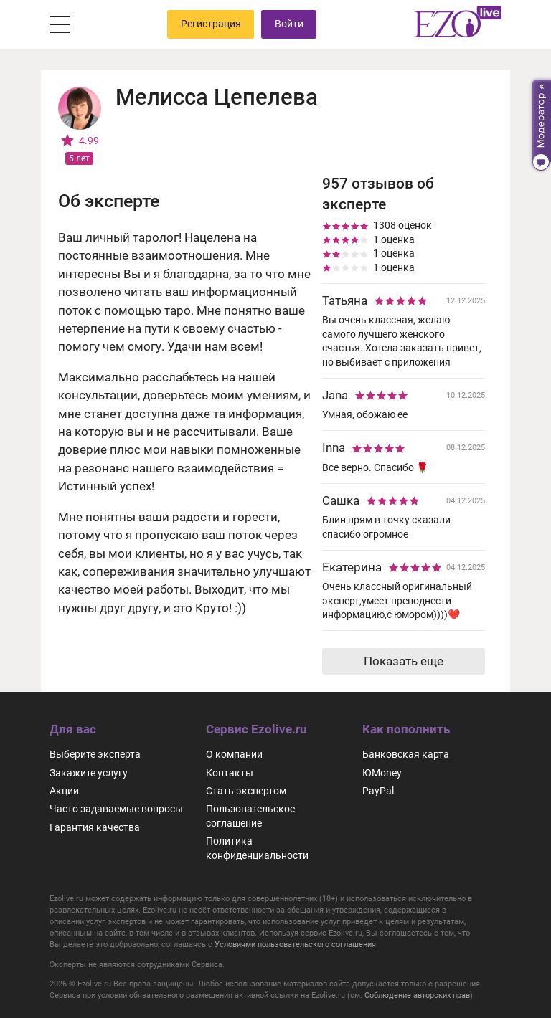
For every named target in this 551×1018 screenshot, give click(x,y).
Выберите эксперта (95, 754)
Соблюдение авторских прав (417, 995)
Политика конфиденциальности (257, 847)
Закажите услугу (89, 773)
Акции (64, 790)
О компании (234, 754)
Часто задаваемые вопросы (116, 808)
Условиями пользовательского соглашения (295, 944)
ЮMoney (382, 773)
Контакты (229, 773)
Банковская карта (405, 754)
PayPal (378, 790)
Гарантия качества (95, 827)
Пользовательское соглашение (250, 815)
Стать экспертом (246, 790)
